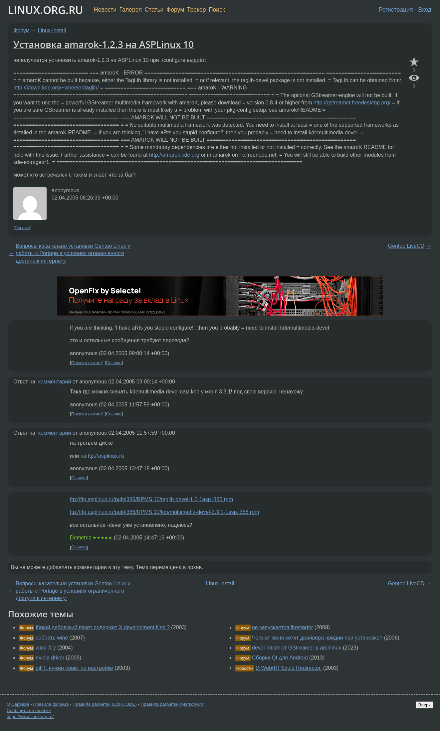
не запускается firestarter (282, 627)
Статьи (153, 9)
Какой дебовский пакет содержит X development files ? (103, 627)
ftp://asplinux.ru (106, 456)
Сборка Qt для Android (280, 657)
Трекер (196, 9)
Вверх (424, 704)
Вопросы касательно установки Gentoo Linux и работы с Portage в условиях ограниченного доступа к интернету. (73, 253)
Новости (105, 9)
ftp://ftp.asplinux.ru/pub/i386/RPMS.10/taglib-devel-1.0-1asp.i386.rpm (151, 499)
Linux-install (52, 30)
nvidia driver (50, 657)
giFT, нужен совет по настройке (74, 668)
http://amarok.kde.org (174, 155)
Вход (424, 9)
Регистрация (396, 9)
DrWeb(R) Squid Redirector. (289, 668)
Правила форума (51, 704)
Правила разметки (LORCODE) (105, 704)
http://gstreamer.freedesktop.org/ (352, 102)
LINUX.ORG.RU (45, 10)
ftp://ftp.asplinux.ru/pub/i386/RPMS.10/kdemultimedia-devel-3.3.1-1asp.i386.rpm (164, 512)
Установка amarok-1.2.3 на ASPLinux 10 (103, 44)
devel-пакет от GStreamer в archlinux (296, 648)
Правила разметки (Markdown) (171, 704)
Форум (175, 9)
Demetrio (81, 537)
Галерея (130, 9)
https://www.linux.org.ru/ (30, 716)
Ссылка (22, 227)
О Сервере (18, 704)
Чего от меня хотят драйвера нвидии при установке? (317, 638)
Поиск (217, 9)
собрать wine (52, 638)
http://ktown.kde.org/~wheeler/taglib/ (56, 87)
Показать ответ (87, 362)
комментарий (54, 381)
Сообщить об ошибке (29, 710)
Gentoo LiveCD (406, 246)
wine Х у (46, 648)
